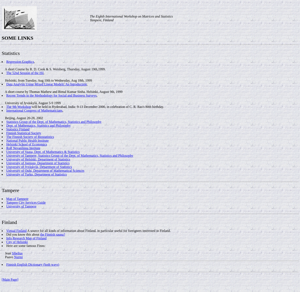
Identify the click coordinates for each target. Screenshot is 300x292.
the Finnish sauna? (52, 234)
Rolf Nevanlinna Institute (23, 148)
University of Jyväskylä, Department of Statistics (39, 167)
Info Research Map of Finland (26, 238)
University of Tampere (21, 206)
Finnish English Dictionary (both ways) (32, 264)
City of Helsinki (17, 242)
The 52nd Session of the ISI (24, 73)
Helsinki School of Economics (26, 144)
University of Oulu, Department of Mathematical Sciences (45, 170)
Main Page (10, 279)
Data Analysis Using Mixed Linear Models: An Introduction (46, 84)
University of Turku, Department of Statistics (36, 174)
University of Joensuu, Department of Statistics (38, 163)
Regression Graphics (20, 61)
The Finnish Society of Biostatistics (30, 137)
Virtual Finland (16, 231)
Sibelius (17, 253)
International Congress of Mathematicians (34, 110)
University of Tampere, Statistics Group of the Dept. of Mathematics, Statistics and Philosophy (69, 155)
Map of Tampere (17, 199)
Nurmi (18, 257)
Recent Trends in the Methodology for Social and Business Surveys (51, 95)
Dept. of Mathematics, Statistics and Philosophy (38, 125)
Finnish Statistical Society (23, 133)
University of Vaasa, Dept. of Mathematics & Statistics (43, 152)
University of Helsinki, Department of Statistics (38, 159)
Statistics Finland (17, 129)
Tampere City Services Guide (26, 202)
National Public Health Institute (27, 140)
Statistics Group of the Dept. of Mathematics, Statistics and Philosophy (54, 122)
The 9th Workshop (18, 107)
